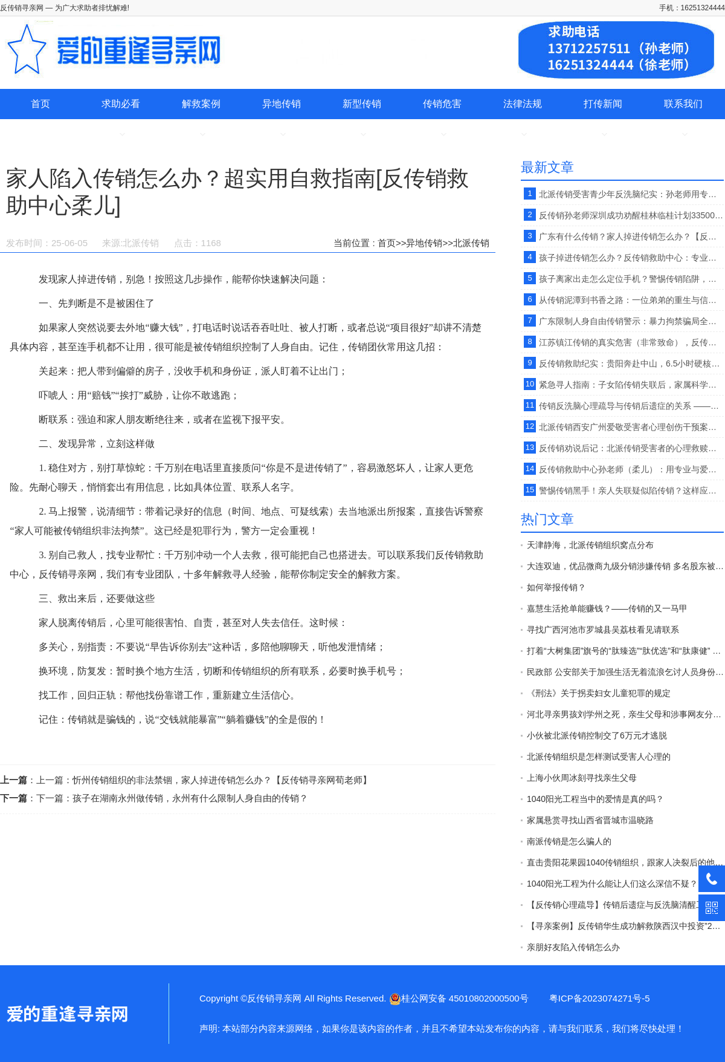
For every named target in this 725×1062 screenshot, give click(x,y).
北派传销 (471, 243)
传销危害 (442, 104)
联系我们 (683, 104)
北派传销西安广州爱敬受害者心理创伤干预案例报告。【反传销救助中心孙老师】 (631, 427)
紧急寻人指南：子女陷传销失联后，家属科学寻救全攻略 (631, 384)
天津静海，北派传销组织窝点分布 (590, 545)
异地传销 (281, 104)
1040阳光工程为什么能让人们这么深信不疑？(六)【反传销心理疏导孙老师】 (625, 883)
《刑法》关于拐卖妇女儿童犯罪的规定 (599, 693)
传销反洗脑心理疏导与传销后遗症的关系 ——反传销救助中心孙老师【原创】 (631, 406)
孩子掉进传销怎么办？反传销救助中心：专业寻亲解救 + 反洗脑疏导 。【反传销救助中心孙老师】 (631, 257)
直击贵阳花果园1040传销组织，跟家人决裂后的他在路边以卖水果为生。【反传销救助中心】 (625, 862)
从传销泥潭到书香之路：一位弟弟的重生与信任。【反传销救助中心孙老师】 (631, 300)
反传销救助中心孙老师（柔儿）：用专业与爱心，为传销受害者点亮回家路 (631, 469)
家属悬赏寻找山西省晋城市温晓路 (590, 820)
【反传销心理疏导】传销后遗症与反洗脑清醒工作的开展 (625, 905)
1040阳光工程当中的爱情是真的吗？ (595, 799)
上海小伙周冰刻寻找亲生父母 (582, 778)
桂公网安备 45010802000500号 (459, 998)
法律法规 (522, 104)
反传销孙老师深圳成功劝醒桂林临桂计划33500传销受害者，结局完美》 (631, 215)
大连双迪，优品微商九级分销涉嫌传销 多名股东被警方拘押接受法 (625, 566)
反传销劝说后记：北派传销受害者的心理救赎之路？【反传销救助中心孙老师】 (631, 448)
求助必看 (121, 104)
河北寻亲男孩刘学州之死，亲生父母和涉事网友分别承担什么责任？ (625, 714)
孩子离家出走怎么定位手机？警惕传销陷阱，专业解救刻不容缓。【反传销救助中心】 (631, 279)
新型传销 (362, 104)
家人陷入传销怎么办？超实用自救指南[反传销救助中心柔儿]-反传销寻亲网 (66, 1013)
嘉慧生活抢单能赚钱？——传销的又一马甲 (607, 608)
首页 (40, 104)
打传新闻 (603, 104)
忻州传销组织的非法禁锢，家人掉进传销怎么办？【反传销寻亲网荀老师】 (222, 780)
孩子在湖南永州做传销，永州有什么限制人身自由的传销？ (190, 798)
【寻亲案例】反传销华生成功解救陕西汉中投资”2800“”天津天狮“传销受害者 (625, 926)
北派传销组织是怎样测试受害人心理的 (599, 756)
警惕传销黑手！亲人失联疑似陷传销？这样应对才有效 (631, 490)
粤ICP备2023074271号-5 (599, 998)
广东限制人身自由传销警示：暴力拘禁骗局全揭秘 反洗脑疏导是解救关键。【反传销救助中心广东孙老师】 (631, 321)
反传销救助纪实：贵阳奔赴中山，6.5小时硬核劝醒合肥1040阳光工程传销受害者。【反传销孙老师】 (631, 363)
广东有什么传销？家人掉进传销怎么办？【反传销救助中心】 (631, 236)
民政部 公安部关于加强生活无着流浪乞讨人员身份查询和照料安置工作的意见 (625, 672)
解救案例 (201, 104)
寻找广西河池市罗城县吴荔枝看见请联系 (603, 629)
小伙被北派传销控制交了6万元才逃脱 (597, 735)
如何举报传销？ (556, 587)
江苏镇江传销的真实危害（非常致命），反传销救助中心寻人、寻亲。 (631, 342)
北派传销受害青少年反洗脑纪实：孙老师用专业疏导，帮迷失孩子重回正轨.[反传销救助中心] (631, 194)
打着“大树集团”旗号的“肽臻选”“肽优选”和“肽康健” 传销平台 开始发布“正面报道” (625, 651)
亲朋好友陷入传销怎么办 (573, 947)
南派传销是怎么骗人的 (569, 841)
